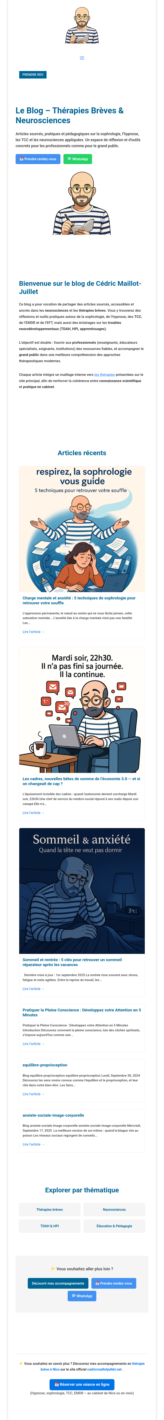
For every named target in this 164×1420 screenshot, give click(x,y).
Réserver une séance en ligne (82, 1384)
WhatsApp (78, 159)
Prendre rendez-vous (38, 159)
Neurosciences (114, 1210)
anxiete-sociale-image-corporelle (53, 1115)
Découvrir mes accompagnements (58, 1283)
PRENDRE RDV (32, 75)
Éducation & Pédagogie (114, 1226)
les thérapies (104, 374)
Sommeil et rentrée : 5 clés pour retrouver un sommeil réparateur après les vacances (72, 962)
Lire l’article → (34, 632)
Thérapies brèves (50, 1210)
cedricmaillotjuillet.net (105, 1369)
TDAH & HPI (49, 1226)
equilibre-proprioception (45, 1065)
